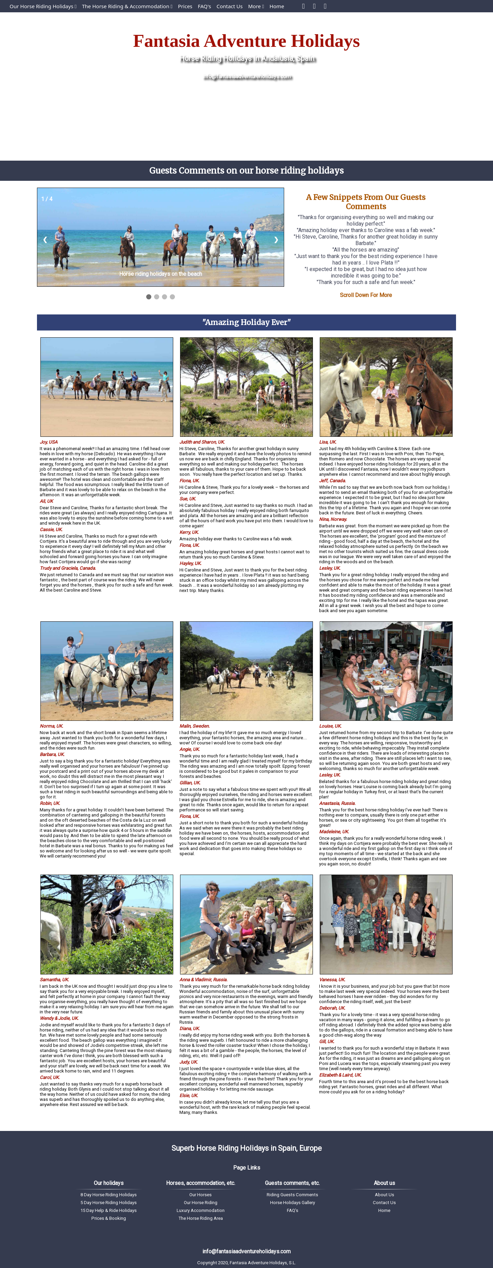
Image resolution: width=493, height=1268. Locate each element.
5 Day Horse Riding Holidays (108, 1202)
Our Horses (200, 1194)
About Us (384, 1194)
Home (276, 6)
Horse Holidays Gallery (292, 1202)
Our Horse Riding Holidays (43, 6)
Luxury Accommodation (201, 1210)
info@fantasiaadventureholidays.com (246, 76)
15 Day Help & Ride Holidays (108, 1210)
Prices (185, 6)
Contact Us (229, 6)
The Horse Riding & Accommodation (127, 6)
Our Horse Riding (200, 1202)
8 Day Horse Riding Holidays (108, 1194)
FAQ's (204, 6)
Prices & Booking (108, 1218)
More (256, 6)
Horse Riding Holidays (215, 58)
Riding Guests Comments (292, 1194)
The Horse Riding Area (200, 1218)
